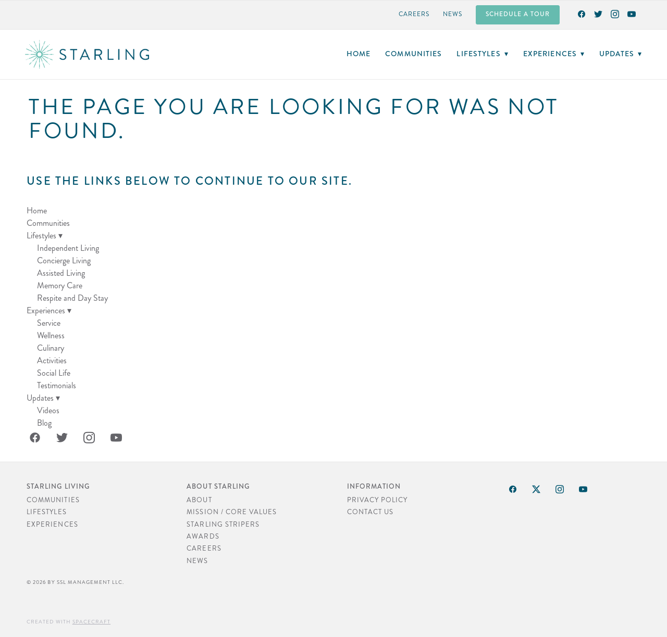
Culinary (50, 348)
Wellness (51, 335)
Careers (414, 14)
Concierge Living (64, 260)
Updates (620, 53)
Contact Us (370, 512)
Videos (48, 410)
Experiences (554, 53)
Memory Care (59, 285)
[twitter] (598, 13)
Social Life (53, 373)
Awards (203, 536)
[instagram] (615, 13)
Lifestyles (482, 53)
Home (358, 53)
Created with (68, 622)
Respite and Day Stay (72, 298)
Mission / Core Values (232, 512)
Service (48, 323)
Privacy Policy (377, 500)
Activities (52, 360)
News (452, 14)
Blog (44, 423)
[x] (536, 489)
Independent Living (68, 248)
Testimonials (56, 385)
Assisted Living (61, 273)
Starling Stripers (223, 524)
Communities (413, 53)
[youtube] (631, 13)
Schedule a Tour (517, 14)
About (199, 500)
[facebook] (581, 13)
